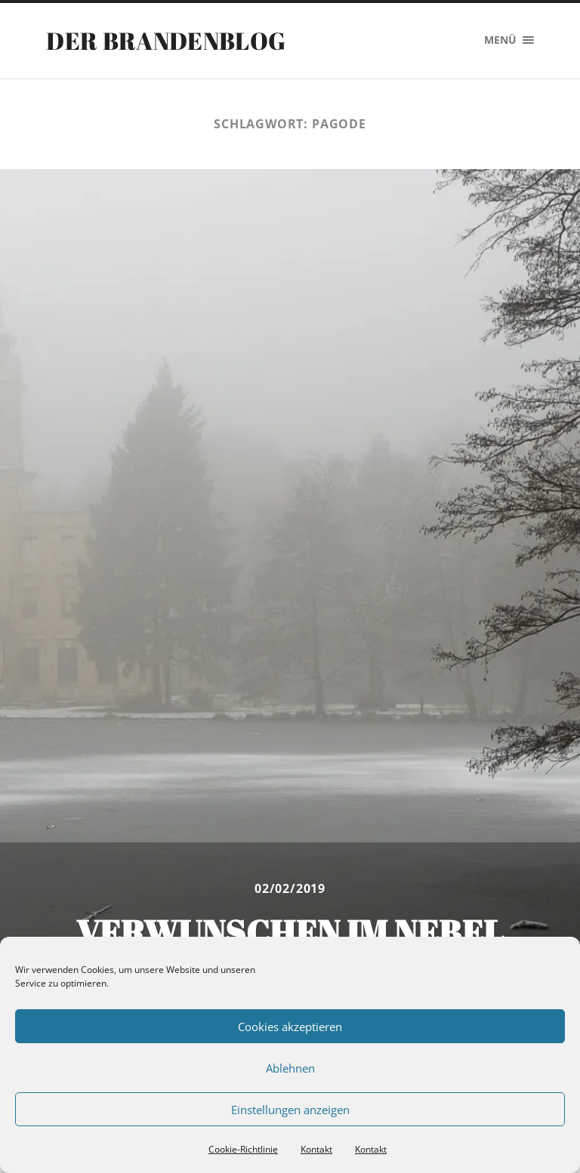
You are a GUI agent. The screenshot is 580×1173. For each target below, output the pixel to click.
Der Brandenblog (165, 40)
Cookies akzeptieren (290, 1026)
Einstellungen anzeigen (290, 1109)
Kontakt (316, 1149)
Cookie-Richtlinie (243, 1149)
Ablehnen (290, 1068)
